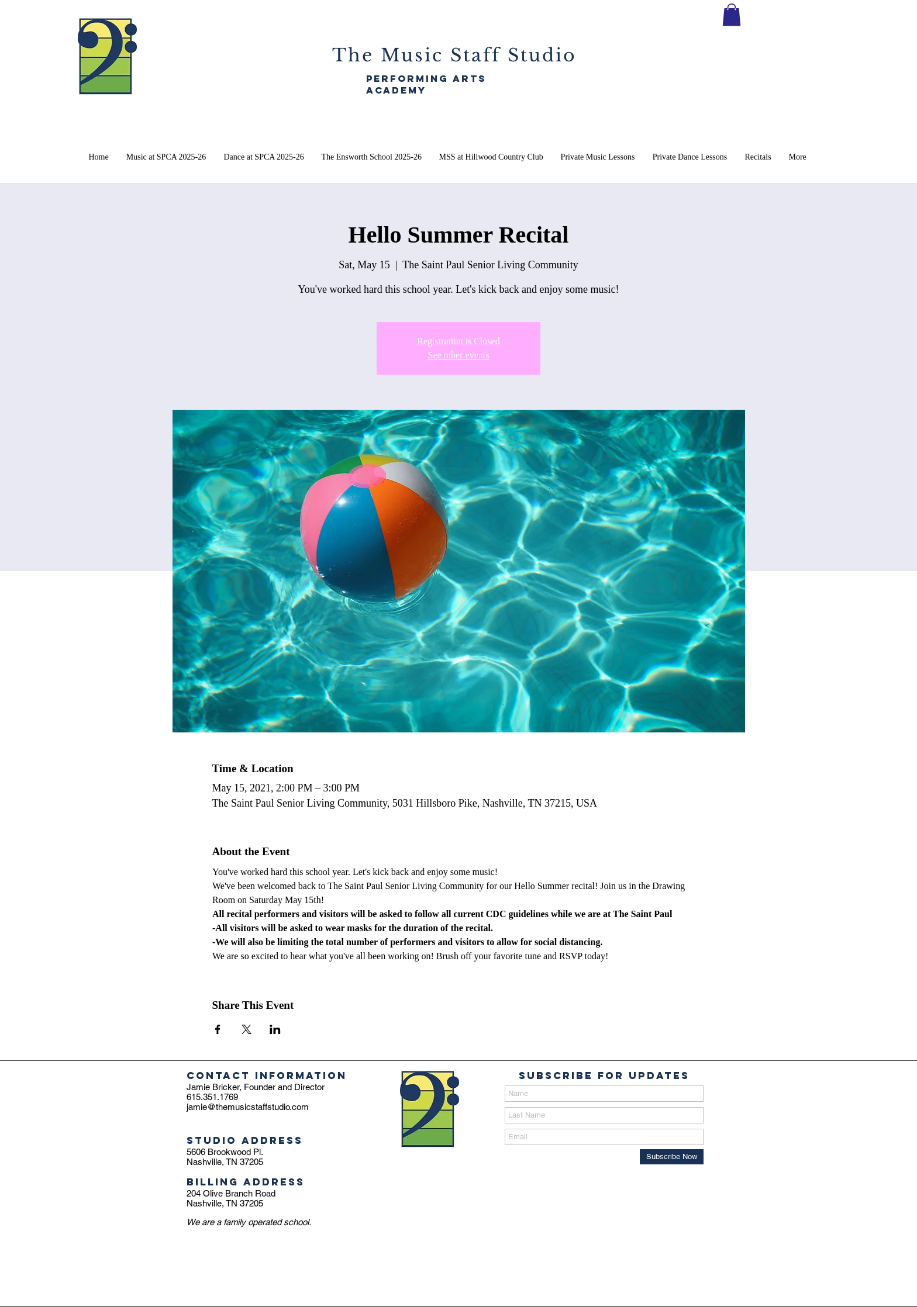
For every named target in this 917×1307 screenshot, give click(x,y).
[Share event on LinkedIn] (275, 1029)
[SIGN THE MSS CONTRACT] (684, 39)
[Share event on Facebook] (217, 1029)
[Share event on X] (246, 1029)
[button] (731, 15)
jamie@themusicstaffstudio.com (248, 1107)
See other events (458, 355)
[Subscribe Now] (672, 1156)
